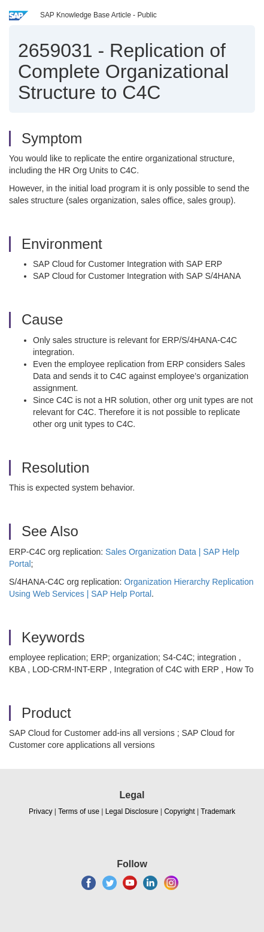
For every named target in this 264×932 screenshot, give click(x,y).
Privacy (40, 811)
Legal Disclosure (132, 811)
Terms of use (78, 811)
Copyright (179, 811)
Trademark (218, 811)
